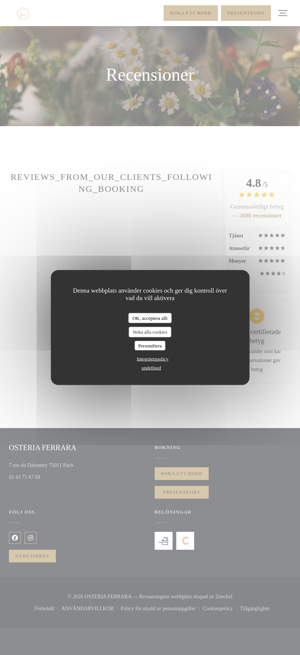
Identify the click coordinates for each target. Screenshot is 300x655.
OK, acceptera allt (149, 318)
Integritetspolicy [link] (152, 359)
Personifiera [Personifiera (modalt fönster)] (150, 345)
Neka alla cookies (150, 332)
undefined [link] (151, 368)
